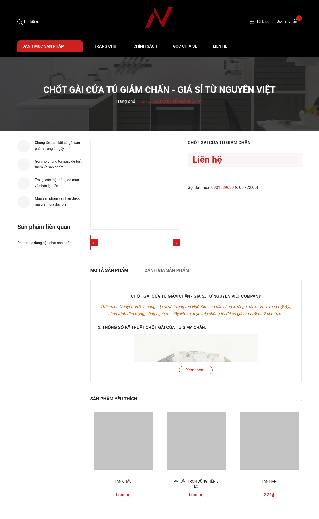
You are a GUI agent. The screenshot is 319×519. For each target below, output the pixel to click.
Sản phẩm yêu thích (113, 398)
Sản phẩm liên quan (43, 226)
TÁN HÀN (269, 481)
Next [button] (176, 242)
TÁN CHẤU (123, 481)
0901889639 (222, 187)
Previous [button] (94, 242)
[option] (135, 185)
